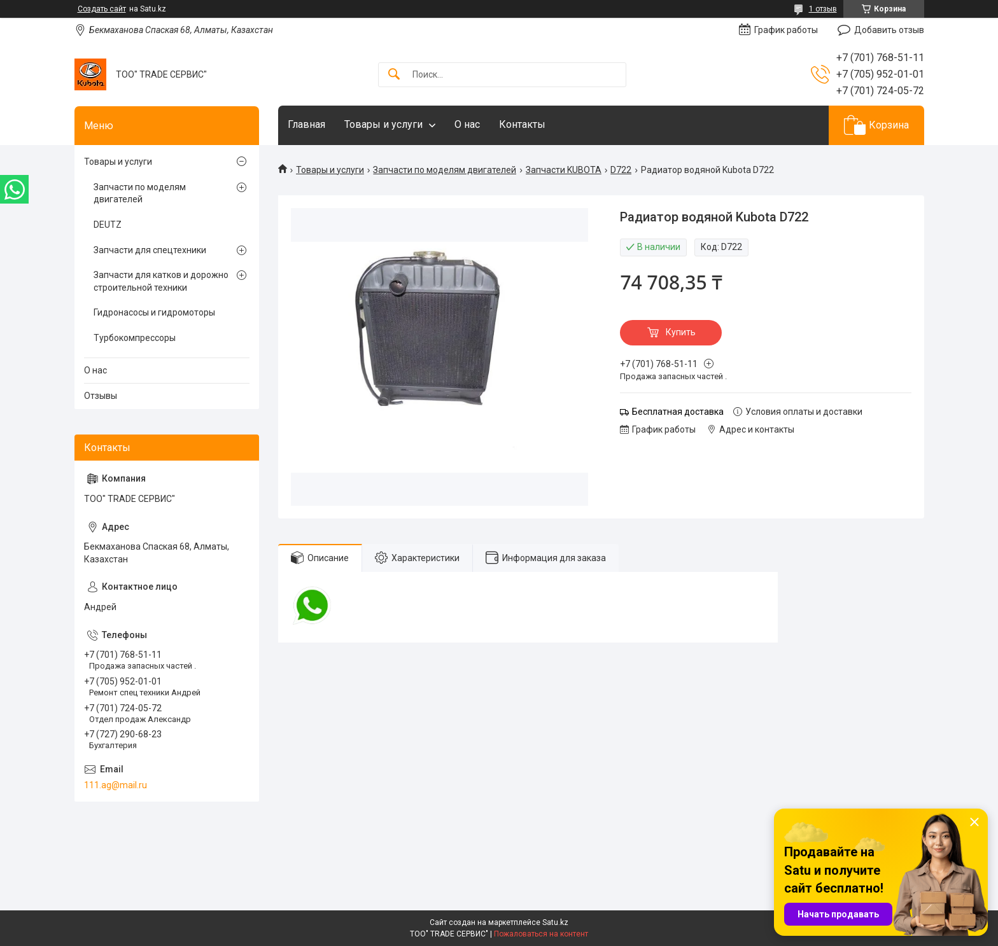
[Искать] (394, 75)
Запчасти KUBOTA (563, 170)
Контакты (522, 124)
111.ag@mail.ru (115, 785)
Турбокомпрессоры (135, 338)
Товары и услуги (383, 124)
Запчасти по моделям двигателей (444, 170)
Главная (306, 124)
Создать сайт (102, 8)
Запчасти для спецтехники (150, 250)
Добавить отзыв (889, 30)
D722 (620, 170)
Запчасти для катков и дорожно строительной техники (161, 281)
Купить (681, 332)
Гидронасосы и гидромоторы (154, 312)
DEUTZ (108, 224)
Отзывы (100, 396)
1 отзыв (823, 8)
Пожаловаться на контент (541, 933)
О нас (467, 124)
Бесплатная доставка (678, 412)
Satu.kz (555, 922)
